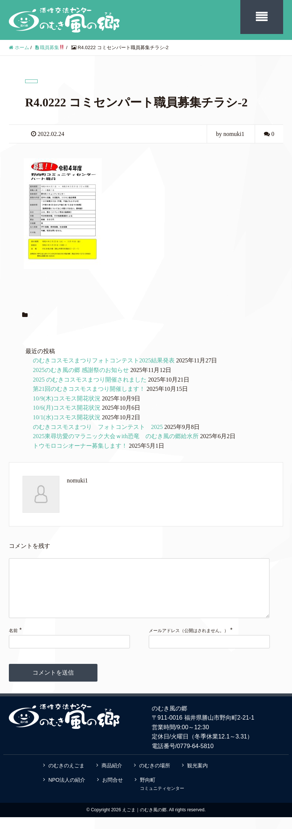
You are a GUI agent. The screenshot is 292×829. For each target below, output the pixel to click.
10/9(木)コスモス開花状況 (66, 398)
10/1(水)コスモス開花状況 (66, 417)
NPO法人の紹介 (66, 792)
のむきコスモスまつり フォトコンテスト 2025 (98, 427)
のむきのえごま (66, 777)
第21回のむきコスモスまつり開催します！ (89, 389)
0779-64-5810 (195, 758)
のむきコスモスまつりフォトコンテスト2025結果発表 (104, 360)
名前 (13, 642)
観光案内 (197, 777)
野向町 (162, 796)
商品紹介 (112, 777)
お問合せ (112, 792)
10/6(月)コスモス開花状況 (66, 408)
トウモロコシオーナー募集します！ (80, 446)
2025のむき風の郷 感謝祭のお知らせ (81, 370)
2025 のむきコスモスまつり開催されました (90, 379)
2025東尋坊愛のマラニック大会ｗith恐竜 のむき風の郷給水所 (116, 436)
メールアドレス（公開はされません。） (189, 642)
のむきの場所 (154, 777)
